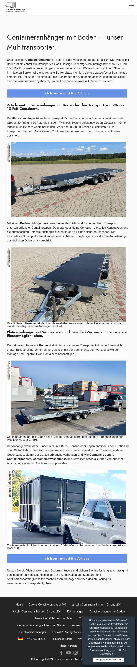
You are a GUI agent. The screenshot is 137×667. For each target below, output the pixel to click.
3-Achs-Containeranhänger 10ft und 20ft (36, 611)
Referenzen (78, 625)
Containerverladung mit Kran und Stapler (41, 625)
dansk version (68, 646)
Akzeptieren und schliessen (108, 659)
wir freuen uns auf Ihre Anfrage (67, 93)
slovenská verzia (62, 639)
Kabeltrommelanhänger (32, 632)
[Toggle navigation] (131, 7)
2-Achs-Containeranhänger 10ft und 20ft (96, 604)
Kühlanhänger (75, 611)
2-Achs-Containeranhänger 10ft (48, 604)
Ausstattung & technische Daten (53, 618)
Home (19, 604)
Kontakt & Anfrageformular (68, 632)
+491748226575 (34, 639)
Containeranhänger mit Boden (107, 611)
